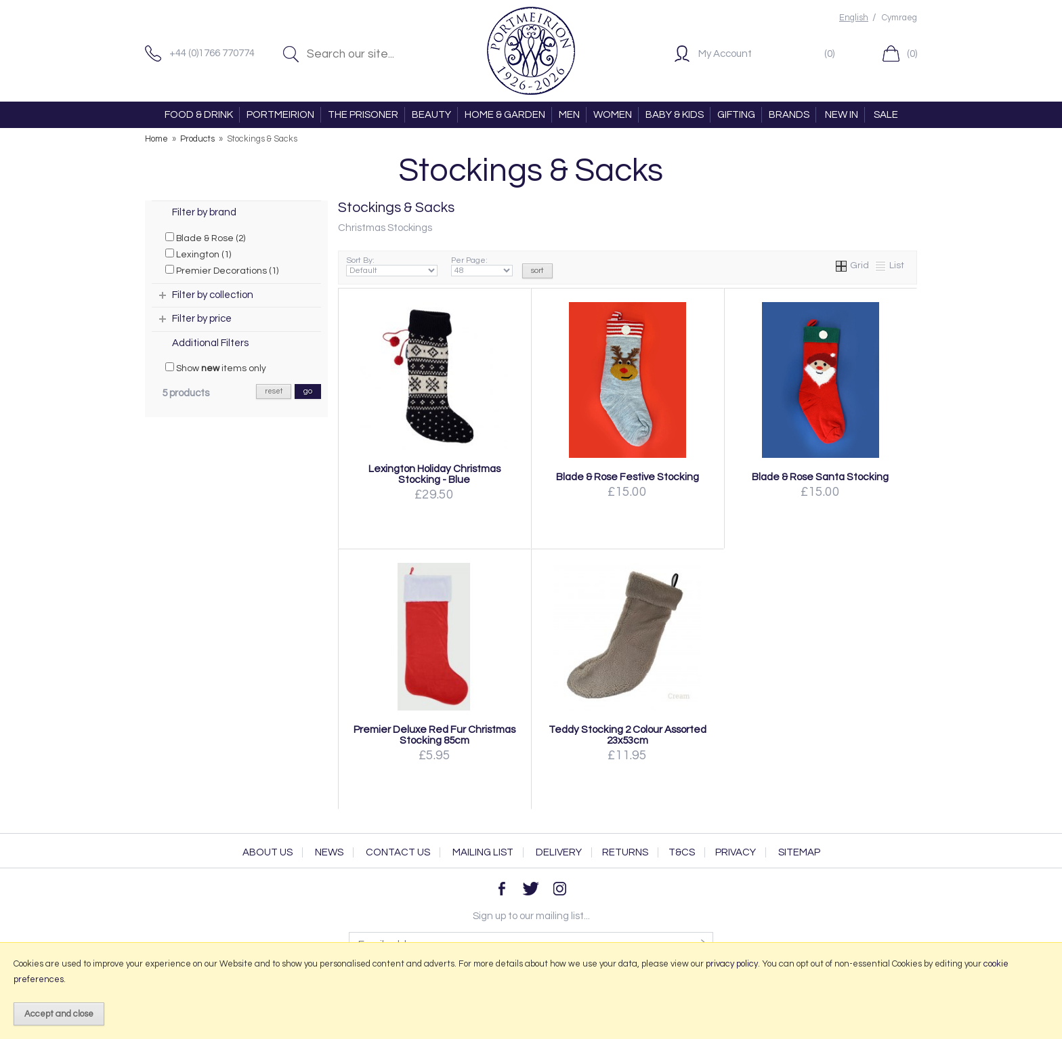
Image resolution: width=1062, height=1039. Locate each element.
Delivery (559, 852)
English (853, 18)
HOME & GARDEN (505, 115)
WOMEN (612, 115)
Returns (625, 852)
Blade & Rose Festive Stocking (627, 476)
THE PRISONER (363, 115)
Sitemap (799, 852)
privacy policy (732, 964)
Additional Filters (210, 343)
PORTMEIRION (280, 115)
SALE (886, 115)
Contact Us (398, 852)
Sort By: (392, 266)
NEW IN (841, 115)
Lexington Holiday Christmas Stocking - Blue (434, 474)
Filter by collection (212, 295)
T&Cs (681, 852)
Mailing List (482, 852)
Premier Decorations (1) (221, 270)
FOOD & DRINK (199, 115)
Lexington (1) (198, 254)
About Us (267, 852)
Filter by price (202, 319)
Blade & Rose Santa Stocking (820, 476)
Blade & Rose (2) (205, 237)
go (307, 391)
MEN (569, 115)
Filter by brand (204, 212)
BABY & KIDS (674, 115)
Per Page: (482, 266)
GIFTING (736, 115)
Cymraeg (899, 18)
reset (273, 391)
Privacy (735, 852)
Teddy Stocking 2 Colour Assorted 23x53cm (627, 735)
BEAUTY (431, 115)
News (329, 852)
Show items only (215, 367)
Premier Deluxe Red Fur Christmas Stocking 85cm (434, 735)
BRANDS (789, 115)
